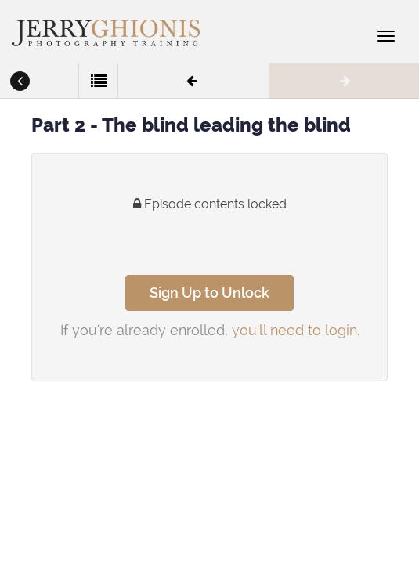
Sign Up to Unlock (209, 292)
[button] (19, 82)
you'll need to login (294, 330)
